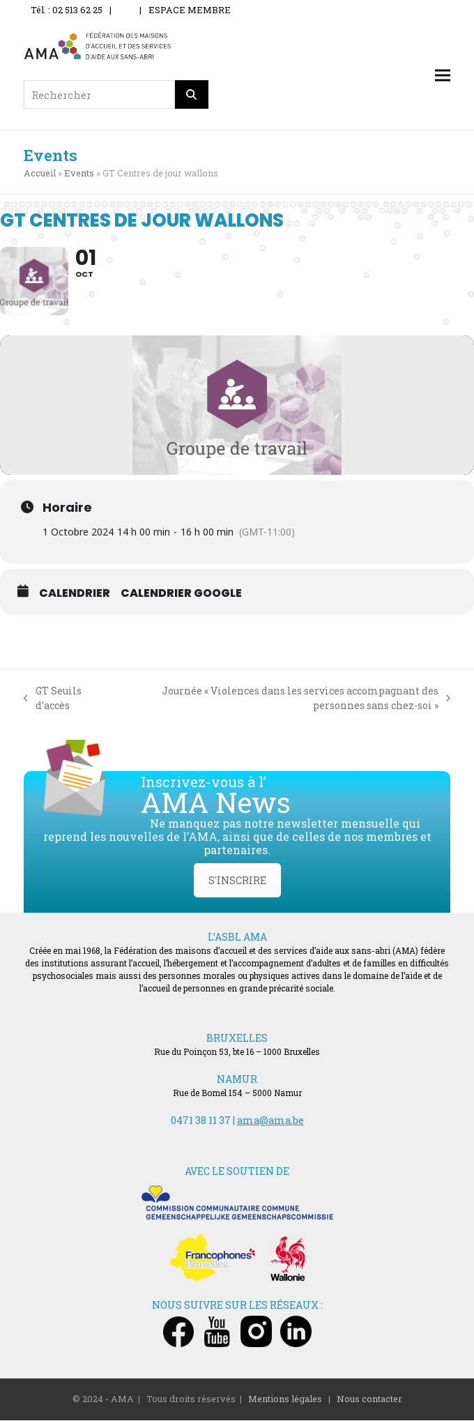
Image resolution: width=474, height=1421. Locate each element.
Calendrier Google (181, 594)
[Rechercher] (191, 94)
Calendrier (74, 594)
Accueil (40, 173)
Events (79, 173)
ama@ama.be (270, 1121)
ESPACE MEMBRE (189, 9)
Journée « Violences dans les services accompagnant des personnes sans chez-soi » (282, 699)
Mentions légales (285, 1400)
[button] (442, 76)
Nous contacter (369, 1400)
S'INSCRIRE (237, 881)
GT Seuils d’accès (53, 699)
